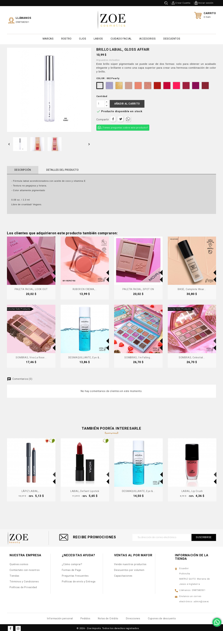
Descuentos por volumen (129, 568)
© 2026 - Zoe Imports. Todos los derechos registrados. (108, 626)
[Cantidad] (100, 102)
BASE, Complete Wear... (192, 287)
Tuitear (120, 117)
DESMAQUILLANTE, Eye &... (84, 356)
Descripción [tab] (21, 168)
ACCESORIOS (147, 38)
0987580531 (22, 21)
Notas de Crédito (108, 616)
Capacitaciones (123, 574)
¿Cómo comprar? (72, 562)
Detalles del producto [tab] (58, 168)
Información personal (60, 616)
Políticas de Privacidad (23, 585)
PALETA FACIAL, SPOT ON (138, 287)
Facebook (10, 626)
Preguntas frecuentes (75, 574)
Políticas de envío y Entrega (78, 580)
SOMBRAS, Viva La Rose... (31, 356)
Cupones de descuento (162, 616)
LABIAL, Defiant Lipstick (84, 489)
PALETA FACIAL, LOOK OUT (31, 287)
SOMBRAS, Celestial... (192, 356)
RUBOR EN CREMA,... (85, 287)
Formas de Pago (71, 568)
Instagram (18, 626)
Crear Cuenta (182, 3)
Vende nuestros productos (130, 562)
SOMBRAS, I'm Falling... (138, 356)
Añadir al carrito (127, 102)
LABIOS (98, 38)
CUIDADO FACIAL (121, 38)
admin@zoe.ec (201, 599)
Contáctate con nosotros (25, 568)
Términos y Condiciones (24, 580)
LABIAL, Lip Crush (192, 489)
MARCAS (48, 38)
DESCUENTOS (171, 38)
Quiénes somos (19, 562)
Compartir (113, 117)
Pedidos (85, 616)
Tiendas (14, 574)
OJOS (82, 38)
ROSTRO (66, 38)
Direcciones (133, 616)
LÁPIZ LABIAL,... (31, 489)
